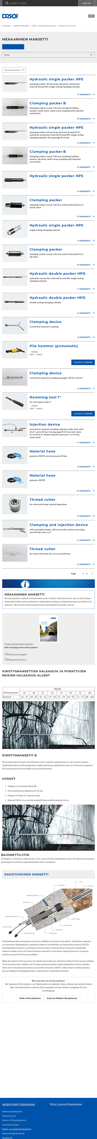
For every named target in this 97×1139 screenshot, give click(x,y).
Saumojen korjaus (10, 1124)
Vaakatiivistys (9, 1116)
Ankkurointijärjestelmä (13, 1133)
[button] (40, 3)
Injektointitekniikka (18, 1104)
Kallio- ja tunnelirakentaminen (16, 1129)
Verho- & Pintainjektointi (14, 1120)
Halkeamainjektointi (12, 1111)
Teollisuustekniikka (66, 1104)
